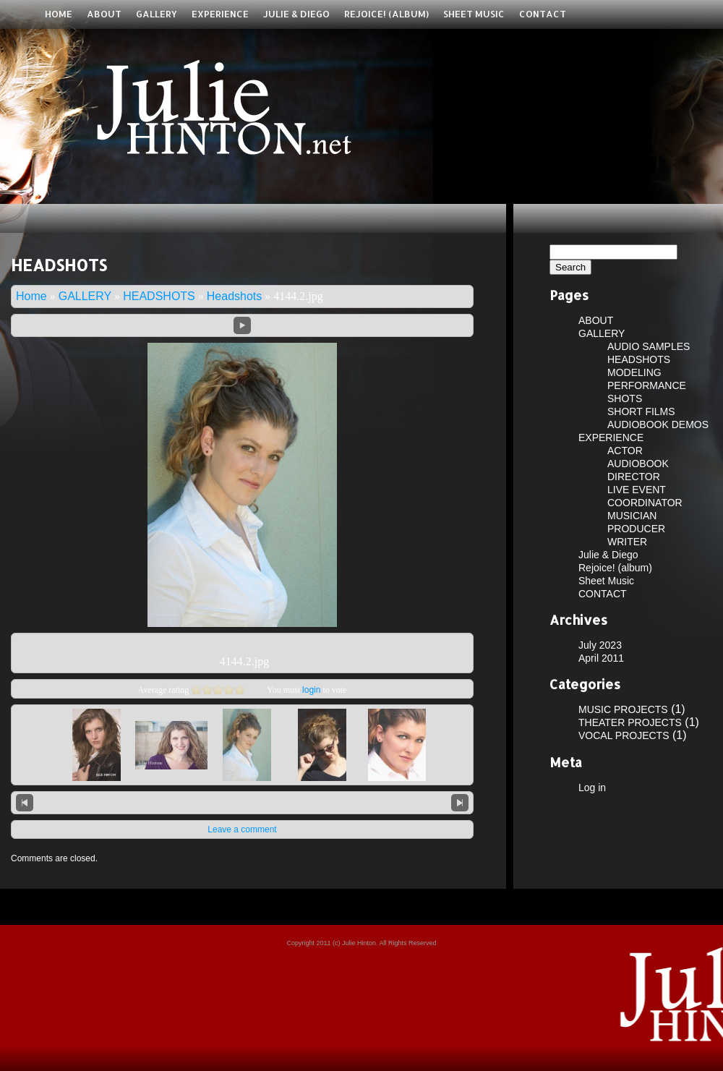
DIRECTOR (633, 476)
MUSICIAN (631, 515)
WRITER (627, 541)
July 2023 (600, 645)
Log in (592, 787)
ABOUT (104, 14)
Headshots (234, 296)
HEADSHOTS (159, 296)
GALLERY (156, 14)
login (311, 690)
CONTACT (542, 14)
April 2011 (601, 658)
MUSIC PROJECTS (623, 709)
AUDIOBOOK (638, 463)
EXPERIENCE (220, 14)
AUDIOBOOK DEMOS (658, 424)
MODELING (634, 372)
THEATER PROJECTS (630, 722)
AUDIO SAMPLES (648, 346)
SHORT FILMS (641, 411)
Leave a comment (242, 829)
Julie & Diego (296, 14)
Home (58, 14)
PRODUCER (636, 528)
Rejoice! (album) (386, 14)
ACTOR (625, 450)
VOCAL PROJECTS (623, 735)
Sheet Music (474, 14)
